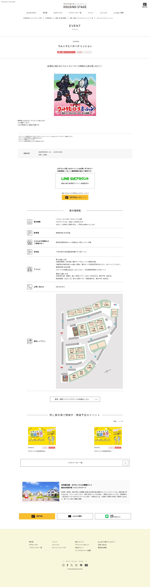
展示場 (45, 13)
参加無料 (79, 52)
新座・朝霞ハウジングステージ (66, 52)
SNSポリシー (79, 548)
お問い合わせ (102, 545)
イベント (91, 13)
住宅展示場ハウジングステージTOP (32, 18)
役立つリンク (79, 542)
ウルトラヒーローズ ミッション (105, 18)
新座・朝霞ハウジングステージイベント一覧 (81, 18)
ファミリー (88, 52)
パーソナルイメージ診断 (83, 551)
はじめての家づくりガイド (106, 542)
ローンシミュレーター (59, 548)
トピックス (103, 13)
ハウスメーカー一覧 (74, 13)
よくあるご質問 (118, 13)
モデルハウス (58, 13)
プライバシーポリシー (82, 545)
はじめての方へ (31, 13)
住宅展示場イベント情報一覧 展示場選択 (55, 18)
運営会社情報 (102, 548)
